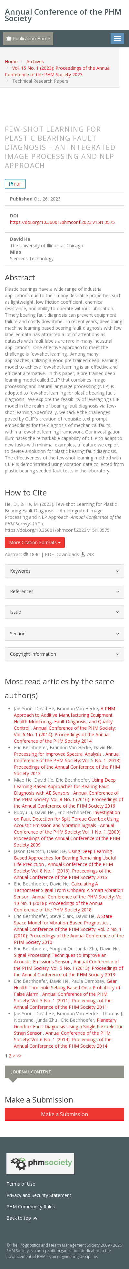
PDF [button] (17, 184)
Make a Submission (64, 1114)
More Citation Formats (35, 542)
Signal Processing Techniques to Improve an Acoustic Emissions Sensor (60, 958)
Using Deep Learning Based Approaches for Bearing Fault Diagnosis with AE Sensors (65, 786)
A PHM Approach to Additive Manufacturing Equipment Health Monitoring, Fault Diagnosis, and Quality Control (64, 718)
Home (11, 61)
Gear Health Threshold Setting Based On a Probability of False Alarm (67, 987)
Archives (35, 61)
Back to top (22, 1218)
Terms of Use (20, 1184)
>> (19, 1056)
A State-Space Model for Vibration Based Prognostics (64, 919)
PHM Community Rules (30, 1206)
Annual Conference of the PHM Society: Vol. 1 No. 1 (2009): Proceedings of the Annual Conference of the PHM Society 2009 (68, 835)
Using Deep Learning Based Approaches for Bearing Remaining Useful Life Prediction (65, 857)
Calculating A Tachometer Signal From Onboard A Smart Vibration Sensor (68, 890)
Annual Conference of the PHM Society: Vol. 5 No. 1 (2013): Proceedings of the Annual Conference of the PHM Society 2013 (68, 763)
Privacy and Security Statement (38, 1195)
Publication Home (28, 38)
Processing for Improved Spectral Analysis (58, 754)
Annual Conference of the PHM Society (63, 14)
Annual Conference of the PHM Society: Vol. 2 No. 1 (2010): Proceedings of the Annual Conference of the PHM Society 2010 (69, 935)
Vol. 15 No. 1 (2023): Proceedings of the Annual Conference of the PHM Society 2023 (58, 71)
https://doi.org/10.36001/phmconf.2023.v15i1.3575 (62, 222)
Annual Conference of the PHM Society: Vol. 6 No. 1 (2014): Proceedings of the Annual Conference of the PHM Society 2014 (65, 734)
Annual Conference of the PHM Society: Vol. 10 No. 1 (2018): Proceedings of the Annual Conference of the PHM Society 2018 (69, 903)
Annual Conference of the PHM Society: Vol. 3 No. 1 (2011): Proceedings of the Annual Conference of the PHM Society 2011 (63, 1000)
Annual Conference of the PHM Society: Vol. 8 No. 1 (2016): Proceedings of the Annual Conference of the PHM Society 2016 (68, 799)
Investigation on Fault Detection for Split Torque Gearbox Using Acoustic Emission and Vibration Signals (67, 818)
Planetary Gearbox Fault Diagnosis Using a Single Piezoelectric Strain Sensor (68, 1026)
